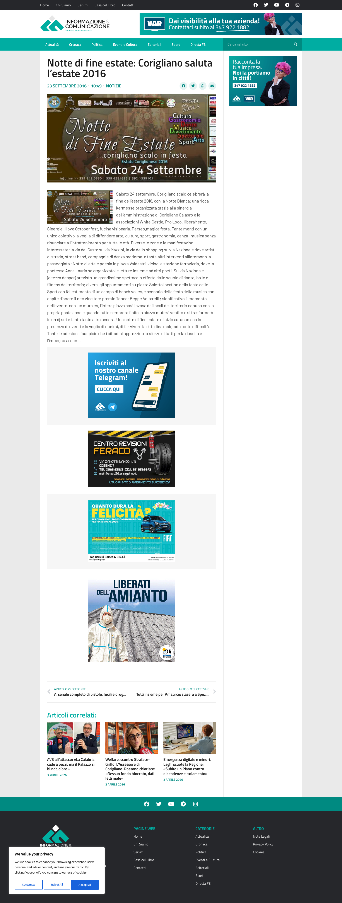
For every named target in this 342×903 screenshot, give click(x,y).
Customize (28, 885)
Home (44, 5)
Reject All (57, 885)
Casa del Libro (105, 5)
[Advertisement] (261, 177)
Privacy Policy (263, 844)
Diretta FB (198, 44)
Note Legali (261, 836)
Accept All (85, 885)
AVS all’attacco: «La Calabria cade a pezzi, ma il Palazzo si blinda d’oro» (70, 764)
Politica (97, 44)
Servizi (83, 5)
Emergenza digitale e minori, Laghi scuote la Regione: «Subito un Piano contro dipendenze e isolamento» (187, 766)
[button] (183, 86)
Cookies (258, 852)
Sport (176, 44)
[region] (57, 871)
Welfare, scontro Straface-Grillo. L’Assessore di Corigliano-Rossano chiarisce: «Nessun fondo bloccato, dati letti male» (130, 768)
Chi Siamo (63, 5)
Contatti (128, 5)
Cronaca (75, 44)
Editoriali (154, 44)
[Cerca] (295, 44)
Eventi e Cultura (125, 44)
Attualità (52, 44)
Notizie (113, 85)
